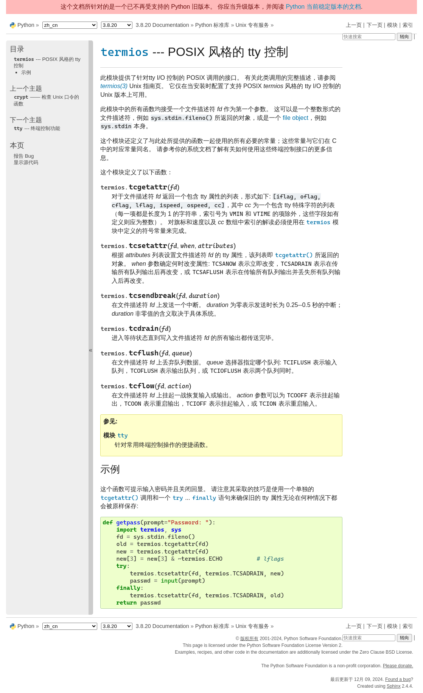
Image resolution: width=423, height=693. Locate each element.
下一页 (375, 25)
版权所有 (249, 638)
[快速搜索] (368, 36)
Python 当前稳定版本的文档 (323, 6)
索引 (408, 25)
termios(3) (114, 86)
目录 (17, 49)
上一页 (354, 25)
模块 (392, 25)
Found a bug (398, 679)
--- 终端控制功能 (37, 128)
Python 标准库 (212, 25)
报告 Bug (24, 156)
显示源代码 (26, 162)
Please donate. (398, 665)
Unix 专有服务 (252, 25)
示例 (26, 72)
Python (25, 25)
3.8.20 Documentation (162, 25)
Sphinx (394, 686)
